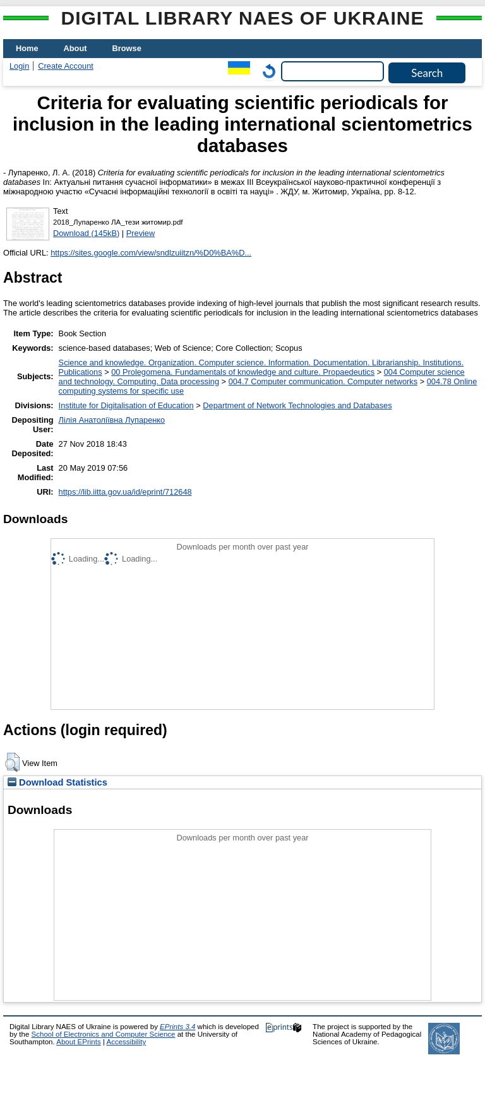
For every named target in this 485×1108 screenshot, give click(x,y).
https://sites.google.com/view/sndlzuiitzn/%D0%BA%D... (151, 252)
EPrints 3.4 (177, 1026)
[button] (12, 762)
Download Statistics (57, 782)
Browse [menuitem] (126, 48)
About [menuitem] (75, 48)
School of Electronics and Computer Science (104, 1034)
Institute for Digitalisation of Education (126, 405)
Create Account (65, 66)
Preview (140, 233)
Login (19, 66)
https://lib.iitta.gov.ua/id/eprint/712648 (125, 492)
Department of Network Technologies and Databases (297, 405)
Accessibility (126, 1042)
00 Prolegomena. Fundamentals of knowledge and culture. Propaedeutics (242, 372)
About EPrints (78, 1042)
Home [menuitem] (27, 48)
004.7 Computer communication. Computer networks (323, 381)
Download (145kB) (86, 233)
